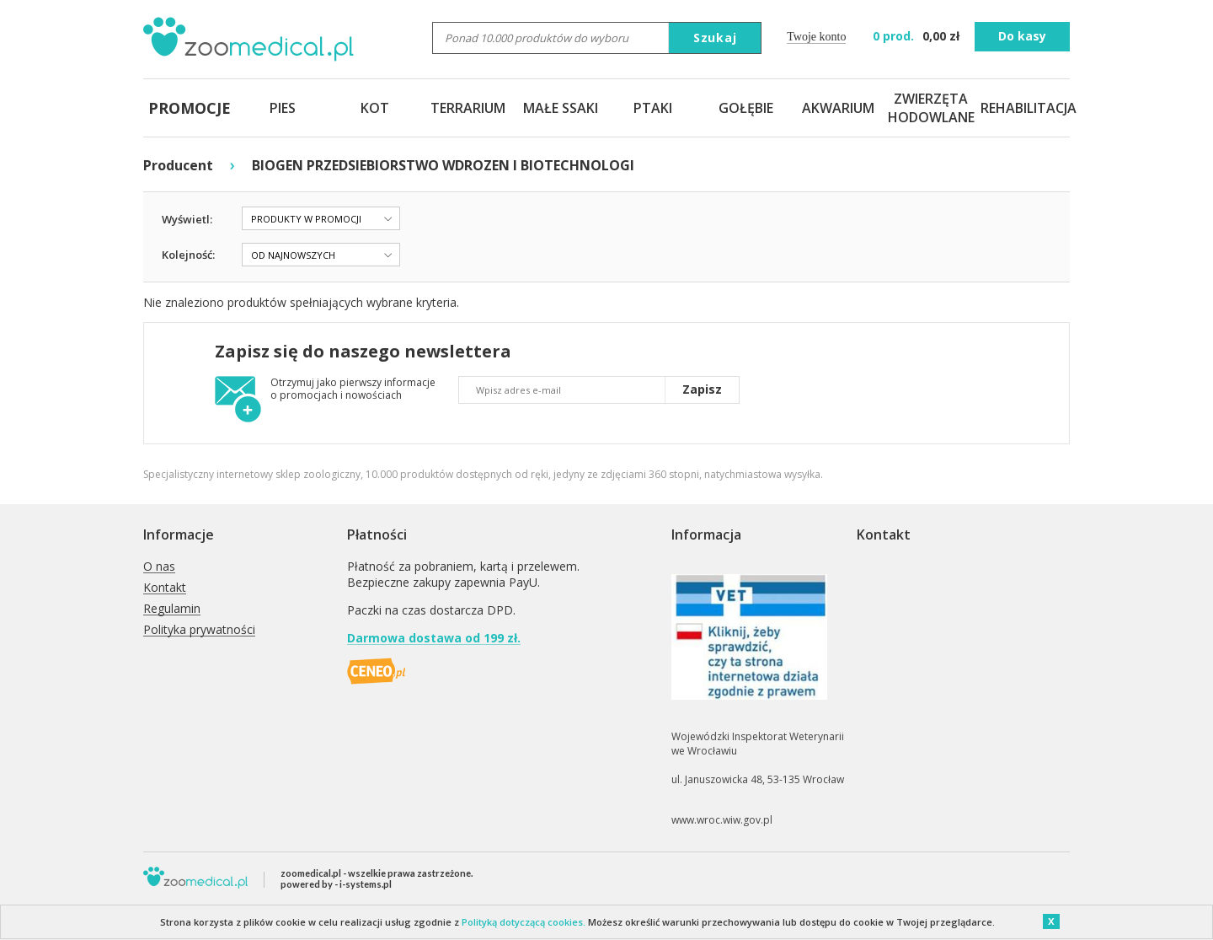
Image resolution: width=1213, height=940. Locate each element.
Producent (178, 165)
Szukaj (715, 38)
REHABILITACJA (1023, 108)
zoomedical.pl (311, 872)
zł (918, 36)
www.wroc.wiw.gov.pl (721, 820)
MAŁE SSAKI (560, 108)
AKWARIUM (838, 108)
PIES (283, 108)
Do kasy (1022, 36)
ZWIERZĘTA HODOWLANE (931, 107)
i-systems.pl (365, 883)
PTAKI (652, 108)
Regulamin (171, 609)
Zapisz (702, 389)
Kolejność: (188, 254)
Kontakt (164, 588)
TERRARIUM (467, 108)
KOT (375, 108)
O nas (159, 567)
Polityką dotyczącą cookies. (523, 922)
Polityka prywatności (199, 630)
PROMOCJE (189, 108)
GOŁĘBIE (746, 108)
